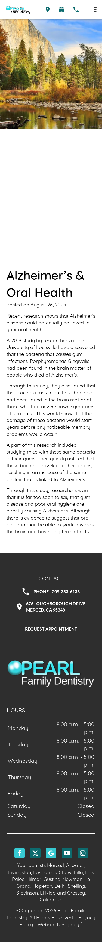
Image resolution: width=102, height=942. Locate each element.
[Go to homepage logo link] (51, 673)
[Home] (18, 9)
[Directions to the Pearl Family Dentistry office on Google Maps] (48, 10)
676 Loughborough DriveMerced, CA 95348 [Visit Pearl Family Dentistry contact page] (51, 606)
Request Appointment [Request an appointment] (51, 629)
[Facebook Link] (19, 853)
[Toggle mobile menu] (95, 10)
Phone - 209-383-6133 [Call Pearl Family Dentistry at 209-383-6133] (51, 591)
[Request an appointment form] (61, 9)
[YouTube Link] (67, 853)
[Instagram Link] (83, 853)
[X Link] (35, 853)
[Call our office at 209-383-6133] (76, 10)
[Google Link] (51, 853)
